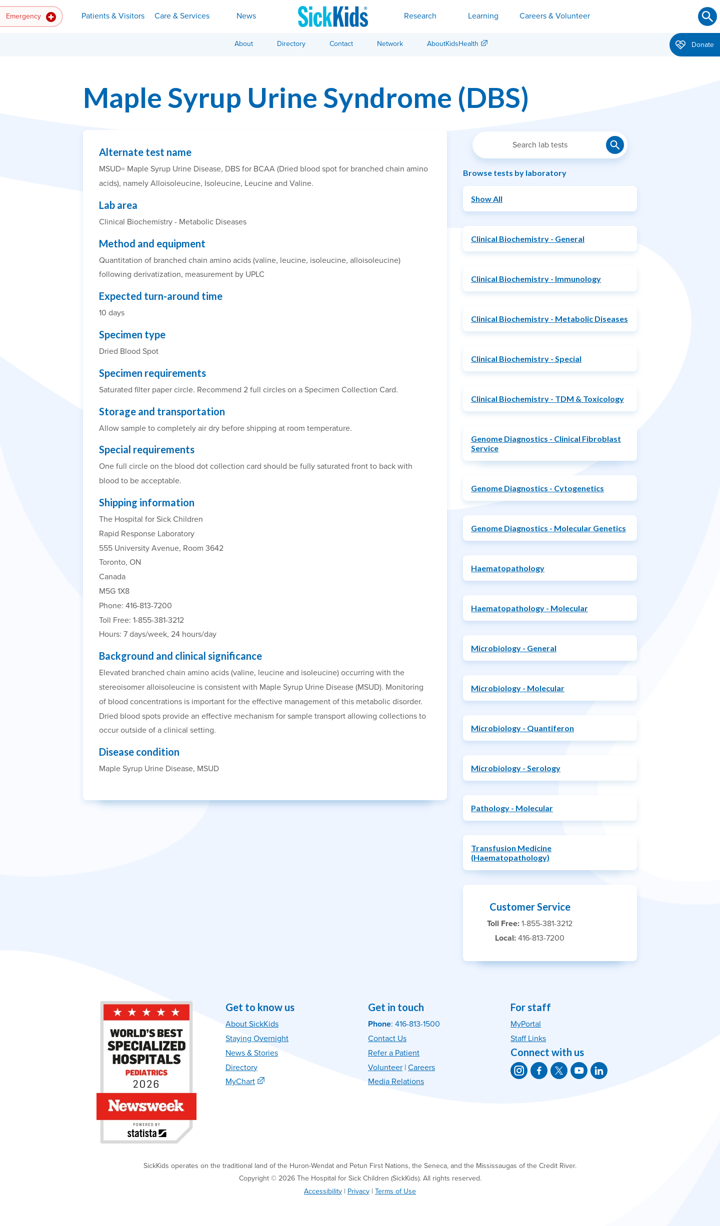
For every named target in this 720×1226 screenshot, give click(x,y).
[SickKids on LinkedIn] (599, 1070)
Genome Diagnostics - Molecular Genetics (548, 528)
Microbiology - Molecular (517, 688)
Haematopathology (507, 568)
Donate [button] (695, 45)
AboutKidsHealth (452, 43)
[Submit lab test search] (615, 145)
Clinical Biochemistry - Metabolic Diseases (549, 318)
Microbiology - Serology (515, 768)
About (243, 43)
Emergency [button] (31, 17)
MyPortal (525, 1024)
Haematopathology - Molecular (529, 608)
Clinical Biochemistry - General (527, 238)
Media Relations (396, 1082)
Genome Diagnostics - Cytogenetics (537, 488)
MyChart (240, 1082)
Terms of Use (395, 1191)
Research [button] (420, 16)
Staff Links (528, 1039)
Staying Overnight (257, 1039)
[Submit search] (707, 16)
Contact (341, 43)
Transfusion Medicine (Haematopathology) (511, 852)
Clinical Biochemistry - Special (526, 358)
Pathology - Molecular (512, 808)
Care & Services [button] (182, 16)
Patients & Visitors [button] (113, 16)
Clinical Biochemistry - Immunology (536, 278)
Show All (486, 198)
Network (390, 43)
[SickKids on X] (559, 1070)
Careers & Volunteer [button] (555, 16)
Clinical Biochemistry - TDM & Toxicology (547, 398)
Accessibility (323, 1191)
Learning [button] (483, 16)
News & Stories (252, 1053)
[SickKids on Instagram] (519, 1070)
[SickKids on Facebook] (539, 1070)
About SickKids (252, 1024)
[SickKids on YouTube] (579, 1070)
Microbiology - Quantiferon (522, 728)
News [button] (246, 16)
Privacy (359, 1191)
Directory (291, 43)
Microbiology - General (513, 648)
